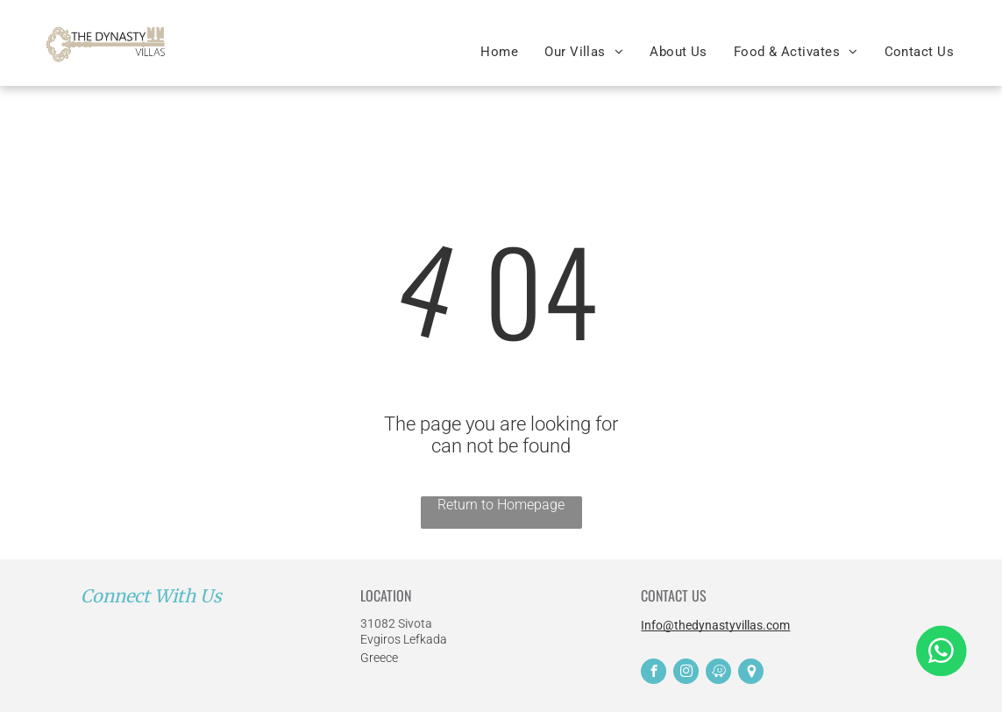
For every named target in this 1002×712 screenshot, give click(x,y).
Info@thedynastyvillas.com (715, 625)
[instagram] (686, 673)
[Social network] (751, 673)
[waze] (718, 673)
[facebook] (653, 673)
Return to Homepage (501, 504)
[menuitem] (499, 51)
